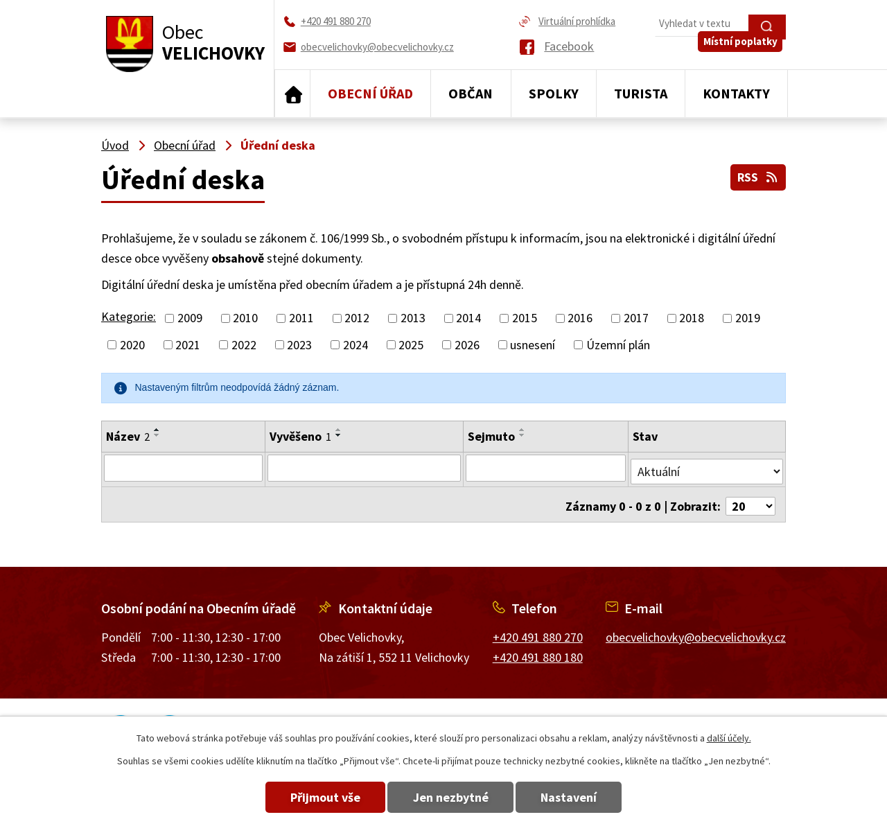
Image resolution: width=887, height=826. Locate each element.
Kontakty (736, 93)
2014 (468, 318)
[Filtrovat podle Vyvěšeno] (364, 468)
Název (128, 436)
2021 (187, 345)
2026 (467, 345)
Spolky (554, 93)
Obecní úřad (370, 93)
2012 (356, 318)
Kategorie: (128, 316)
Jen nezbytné (451, 797)
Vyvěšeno (300, 436)
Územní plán (618, 345)
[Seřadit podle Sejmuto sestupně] (522, 435)
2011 (301, 318)
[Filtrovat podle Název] (183, 468)
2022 (243, 345)
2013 (413, 318)
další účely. (729, 738)
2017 (636, 318)
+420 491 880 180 (538, 650)
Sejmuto (491, 436)
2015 (524, 318)
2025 (410, 345)
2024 (355, 345)
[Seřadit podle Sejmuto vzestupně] (522, 429)
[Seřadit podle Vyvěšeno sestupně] (338, 435)
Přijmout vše (314, 797)
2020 (132, 345)
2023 (299, 345)
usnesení (532, 345)
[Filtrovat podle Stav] (707, 467)
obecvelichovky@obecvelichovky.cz (696, 630)
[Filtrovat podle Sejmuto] (546, 468)
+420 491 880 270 (538, 630)
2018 (691, 318)
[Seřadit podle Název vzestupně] (157, 429)
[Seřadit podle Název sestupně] (157, 435)
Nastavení (581, 797)
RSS (757, 175)
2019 (747, 318)
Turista (640, 93)
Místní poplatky (744, 53)
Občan (470, 93)
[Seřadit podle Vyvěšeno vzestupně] (338, 429)
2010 (245, 318)
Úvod (292, 93)
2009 (189, 318)
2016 (580, 318)
